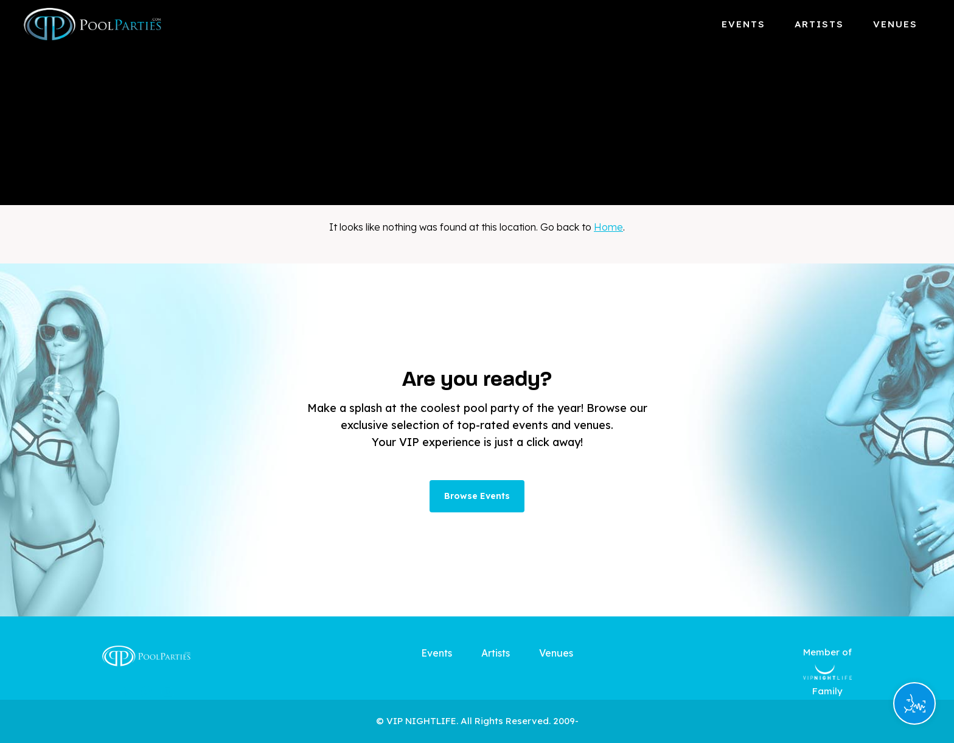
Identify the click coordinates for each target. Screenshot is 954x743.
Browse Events (477, 495)
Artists (819, 24)
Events (743, 24)
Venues (895, 24)
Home (608, 227)
